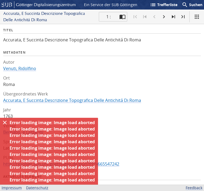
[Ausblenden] (5, 122)
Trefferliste (163, 5)
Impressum (12, 187)
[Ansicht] (196, 16)
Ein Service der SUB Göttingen (110, 4)
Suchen (192, 5)
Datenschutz (37, 187)
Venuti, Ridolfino (19, 68)
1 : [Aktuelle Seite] (108, 17)
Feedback (194, 187)
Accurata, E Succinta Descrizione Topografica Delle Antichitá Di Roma (72, 100)
